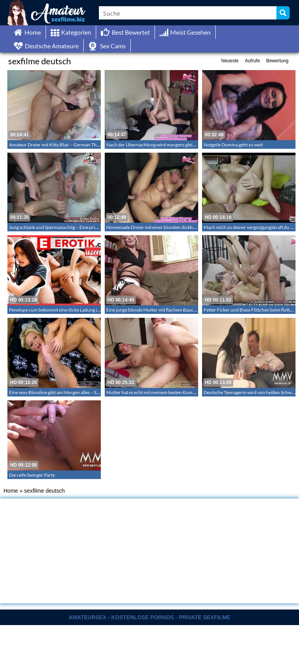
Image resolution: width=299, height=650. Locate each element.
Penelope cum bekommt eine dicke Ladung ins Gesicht (63, 310)
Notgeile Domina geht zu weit (233, 145)
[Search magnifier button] (283, 12)
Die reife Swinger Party (32, 475)
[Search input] (188, 13)
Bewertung (277, 60)
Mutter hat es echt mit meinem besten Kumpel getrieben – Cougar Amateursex (185, 392)
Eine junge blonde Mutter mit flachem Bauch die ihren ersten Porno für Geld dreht (189, 310)
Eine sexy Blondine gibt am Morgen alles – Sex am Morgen (67, 392)
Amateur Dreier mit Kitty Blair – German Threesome (61, 145)
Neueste (230, 60)
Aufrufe (252, 60)
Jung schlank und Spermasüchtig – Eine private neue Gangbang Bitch (78, 227)
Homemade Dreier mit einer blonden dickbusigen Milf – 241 (166, 227)
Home (11, 491)
